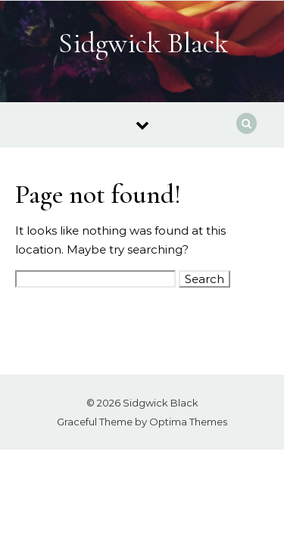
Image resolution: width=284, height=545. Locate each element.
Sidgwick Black (143, 43)
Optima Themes (188, 422)
